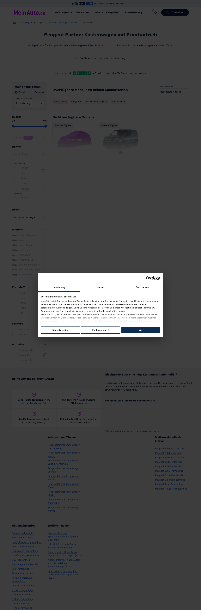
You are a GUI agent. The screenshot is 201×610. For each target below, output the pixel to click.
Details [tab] (100, 287)
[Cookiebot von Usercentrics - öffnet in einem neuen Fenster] (148, 278)
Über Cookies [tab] (142, 287)
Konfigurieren (100, 330)
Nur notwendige (60, 330)
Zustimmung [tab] (58, 287)
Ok (140, 330)
